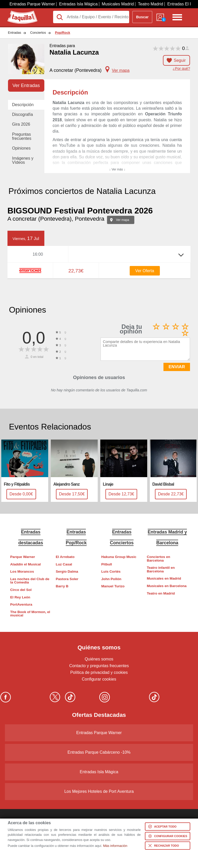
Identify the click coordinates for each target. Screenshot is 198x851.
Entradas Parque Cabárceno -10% (99, 752)
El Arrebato (65, 557)
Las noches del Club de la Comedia (30, 580)
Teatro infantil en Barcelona (161, 569)
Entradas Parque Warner (32, 4)
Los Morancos (22, 571)
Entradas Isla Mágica (78, 4)
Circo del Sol (21, 590)
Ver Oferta (144, 271)
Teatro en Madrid (161, 593)
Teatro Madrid (150, 4)
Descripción (23, 104)
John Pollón (111, 579)
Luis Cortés (111, 571)
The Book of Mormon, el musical (30, 613)
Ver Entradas (26, 85)
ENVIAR (177, 366)
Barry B (62, 586)
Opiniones (21, 148)
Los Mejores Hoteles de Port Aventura (99, 791)
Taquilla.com (18, 13)
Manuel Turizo (113, 586)
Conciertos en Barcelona (158, 558)
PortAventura (21, 604)
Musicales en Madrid (164, 578)
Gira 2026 (21, 124)
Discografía (22, 114)
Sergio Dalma (67, 571)
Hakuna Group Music (118, 557)
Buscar (142, 17)
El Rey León (20, 597)
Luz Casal (64, 564)
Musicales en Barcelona (166, 586)
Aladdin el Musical (25, 564)
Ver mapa (122, 220)
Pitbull (106, 564)
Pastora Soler (67, 579)
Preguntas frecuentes (21, 136)
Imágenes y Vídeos (23, 160)
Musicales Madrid (118, 4)
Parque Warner (22, 557)
